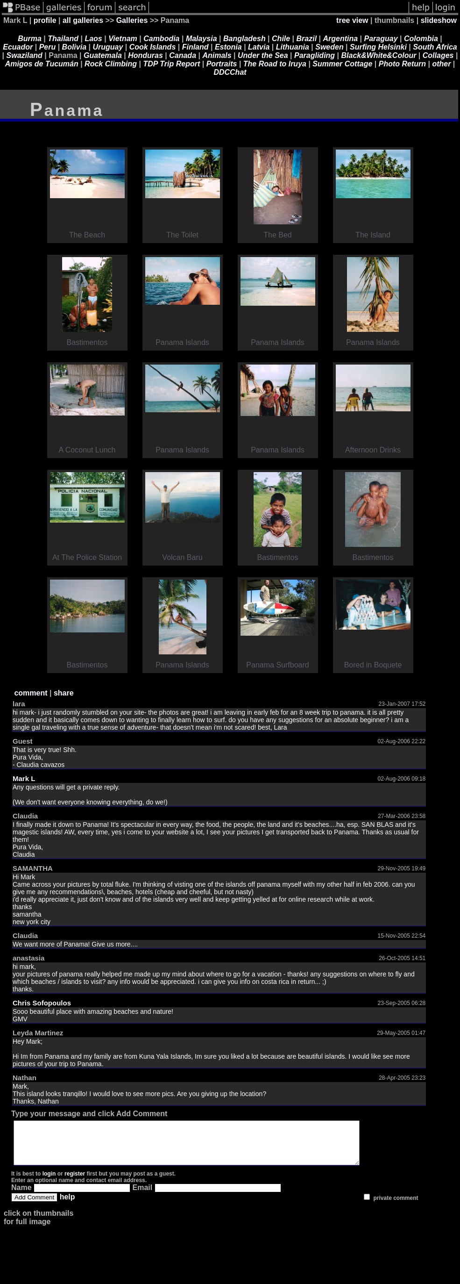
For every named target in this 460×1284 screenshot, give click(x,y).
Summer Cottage (342, 64)
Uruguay (107, 47)
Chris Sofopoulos (42, 1003)
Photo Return (402, 64)
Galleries (132, 20)
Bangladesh (244, 39)
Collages (438, 55)
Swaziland (24, 55)
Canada (182, 55)
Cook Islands (152, 47)
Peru (47, 47)
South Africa (435, 47)
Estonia (228, 47)
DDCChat (229, 72)
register (74, 1182)
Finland (195, 47)
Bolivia (74, 47)
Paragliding (314, 55)
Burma (30, 39)
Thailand (63, 39)
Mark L (24, 778)
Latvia (258, 47)
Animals (216, 55)
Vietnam (122, 39)
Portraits (221, 64)
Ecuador (18, 47)
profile (45, 20)
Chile (281, 39)
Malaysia (201, 39)
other (441, 64)
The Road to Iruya (274, 64)
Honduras (145, 55)
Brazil (307, 39)
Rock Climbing (111, 64)
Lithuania (292, 47)
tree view (352, 20)
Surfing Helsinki (378, 47)
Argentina (340, 39)
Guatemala (103, 55)
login (49, 1182)
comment (30, 693)
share (64, 693)
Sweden (329, 47)
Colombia (421, 39)
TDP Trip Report (171, 64)
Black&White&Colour (379, 55)
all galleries (83, 20)
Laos (93, 39)
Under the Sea (263, 55)
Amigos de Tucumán (41, 64)
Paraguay (381, 39)
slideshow (439, 20)
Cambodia (161, 39)
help (67, 1205)
